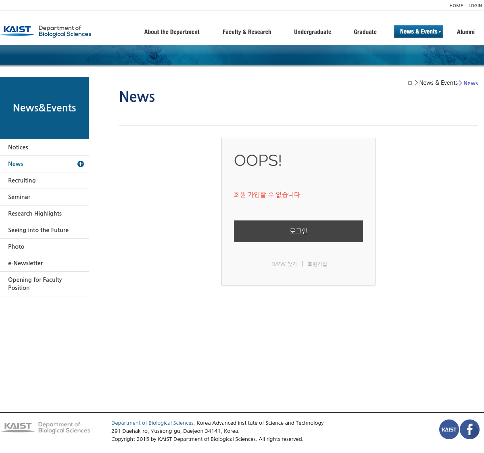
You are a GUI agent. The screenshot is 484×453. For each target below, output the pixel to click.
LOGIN (475, 6)
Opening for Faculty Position (35, 284)
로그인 (299, 231)
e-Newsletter (25, 263)
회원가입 (317, 264)
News (15, 164)
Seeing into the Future (38, 230)
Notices (18, 147)
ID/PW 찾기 (283, 264)
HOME (456, 6)
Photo (16, 247)
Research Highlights (35, 213)
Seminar (19, 197)
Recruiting (22, 180)
